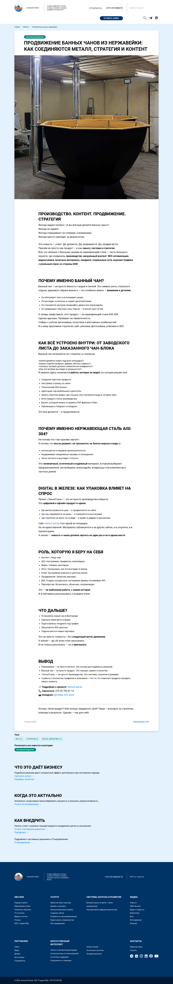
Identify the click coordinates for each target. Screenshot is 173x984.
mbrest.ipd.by (51, 523)
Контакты (88, 18)
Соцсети (133, 950)
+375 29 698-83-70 (114, 877)
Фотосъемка (19, 957)
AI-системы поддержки (59, 957)
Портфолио (49, 18)
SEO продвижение (57, 923)
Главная (21, 18)
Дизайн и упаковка (57, 906)
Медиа (134, 897)
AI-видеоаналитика (94, 954)
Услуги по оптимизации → (27, 804)
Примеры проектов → (25, 779)
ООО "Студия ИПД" (21, 923)
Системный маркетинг (35, 37)
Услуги (75, 18)
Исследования (136, 920)
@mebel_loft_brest (64, 694)
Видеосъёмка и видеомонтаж (62, 920)
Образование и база (22, 906)
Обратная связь (136, 947)
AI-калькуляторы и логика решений (64, 953)
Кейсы (63, 18)
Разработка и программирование (63, 916)
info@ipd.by (95, 8)
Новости (26, 27)
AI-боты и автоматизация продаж (63, 950)
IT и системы (19, 913)
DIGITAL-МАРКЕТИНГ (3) (52, 739)
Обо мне (34, 18)
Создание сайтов (57, 913)
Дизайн (17, 954)
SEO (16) (18, 739)
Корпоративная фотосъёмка (61, 910)
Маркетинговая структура (60, 903)
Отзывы (17, 920)
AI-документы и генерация (60, 960)
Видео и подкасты (137, 910)
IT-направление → (23, 842)
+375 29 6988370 (114, 8)
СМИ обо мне (135, 906)
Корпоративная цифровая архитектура (101, 910)
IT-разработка (19, 961)
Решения (133, 923)
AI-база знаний (92, 947)
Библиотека (134, 913)
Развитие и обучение (22, 910)
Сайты (16, 947)
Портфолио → (21, 832)
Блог (132, 916)
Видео (16, 950)
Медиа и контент (21, 916)
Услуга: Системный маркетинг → (31, 829)
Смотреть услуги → (24, 776)
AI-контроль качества (95, 950)
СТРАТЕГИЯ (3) (32, 739)
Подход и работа (21, 903)
